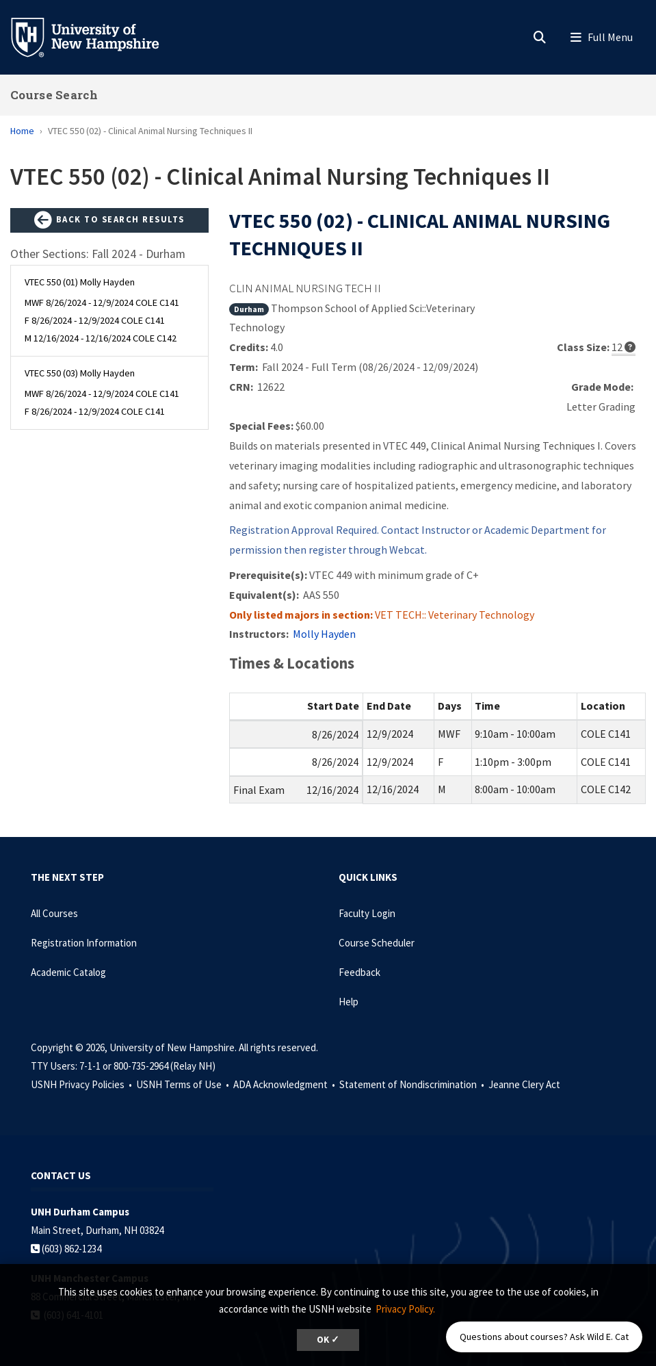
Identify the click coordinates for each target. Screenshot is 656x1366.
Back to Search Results (109, 220)
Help (348, 1001)
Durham (249, 309)
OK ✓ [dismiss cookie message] (328, 1339)
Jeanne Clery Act (524, 1084)
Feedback (359, 972)
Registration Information (84, 942)
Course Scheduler (377, 942)
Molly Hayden (324, 634)
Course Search (54, 95)
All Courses (54, 913)
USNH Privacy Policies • (82, 1084)
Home (22, 131)
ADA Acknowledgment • (285, 1084)
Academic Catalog (68, 972)
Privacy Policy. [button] (405, 1308)
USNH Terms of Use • (183, 1084)
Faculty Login (367, 913)
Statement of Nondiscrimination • (412, 1084)
